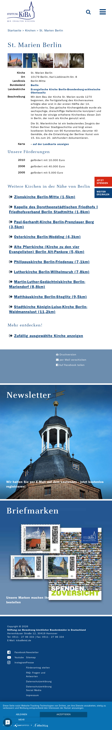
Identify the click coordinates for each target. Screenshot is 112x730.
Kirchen (30, 30)
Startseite (14, 30)
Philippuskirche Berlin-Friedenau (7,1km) (52, 262)
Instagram (20, 662)
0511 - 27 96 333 (23, 637)
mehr (93, 720)
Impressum (32, 695)
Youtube (19, 657)
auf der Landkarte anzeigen (51, 144)
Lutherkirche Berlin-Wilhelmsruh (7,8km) (52, 272)
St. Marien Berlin (51, 30)
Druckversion (66, 354)
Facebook (20, 652)
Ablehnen (18, 720)
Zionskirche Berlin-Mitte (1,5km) (44, 197)
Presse (30, 662)
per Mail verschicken (71, 359)
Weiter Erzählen (103, 193)
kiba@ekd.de (23, 640)
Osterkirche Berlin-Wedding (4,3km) (47, 237)
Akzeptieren (56, 720)
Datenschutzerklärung (39, 681)
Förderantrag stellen (38, 667)
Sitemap (31, 657)
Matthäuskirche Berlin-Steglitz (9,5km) (50, 297)
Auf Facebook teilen (70, 365)
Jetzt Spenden (102, 181)
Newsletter (32, 652)
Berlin (35, 85)
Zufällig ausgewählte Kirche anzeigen (48, 336)
